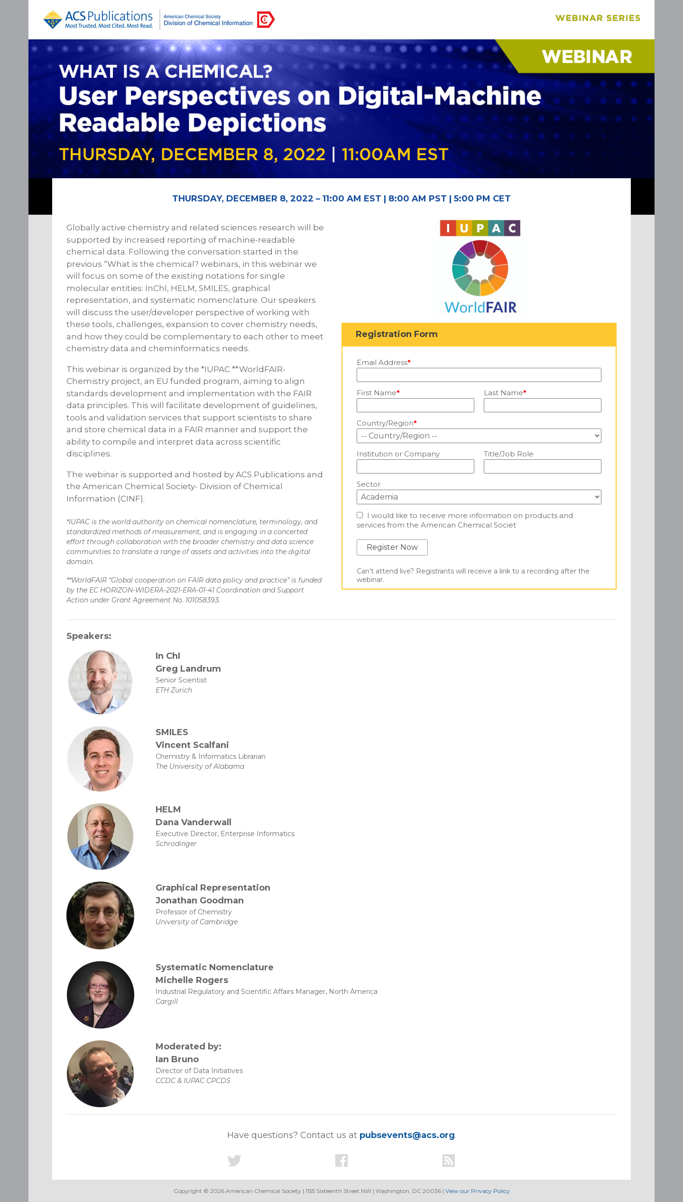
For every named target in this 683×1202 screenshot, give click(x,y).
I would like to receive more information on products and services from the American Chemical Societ (465, 520)
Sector (368, 484)
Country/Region (387, 423)
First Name (378, 393)
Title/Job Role (509, 454)
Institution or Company (398, 454)
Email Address (384, 362)
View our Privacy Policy (477, 1190)
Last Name (505, 393)
